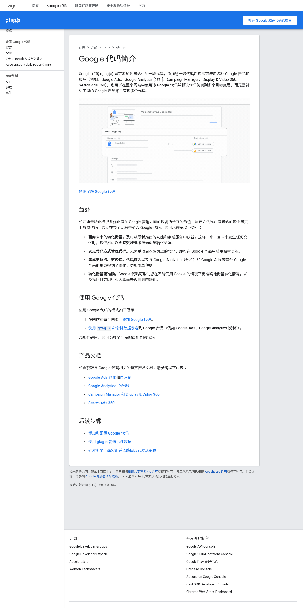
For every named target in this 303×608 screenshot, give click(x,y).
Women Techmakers (84, 569)
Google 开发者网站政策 (101, 476)
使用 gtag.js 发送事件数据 (109, 442)
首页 (82, 47)
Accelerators (79, 561)
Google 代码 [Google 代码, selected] (57, 6)
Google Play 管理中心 (202, 561)
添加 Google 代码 (136, 319)
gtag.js (13, 20)
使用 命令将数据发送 (113, 328)
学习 (141, 6)
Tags (11, 5)
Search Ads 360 (101, 403)
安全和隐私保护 (118, 6)
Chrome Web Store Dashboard (209, 592)
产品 (94, 47)
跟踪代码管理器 (86, 6)
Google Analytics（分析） (109, 386)
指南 (35, 6)
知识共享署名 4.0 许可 (143, 471)
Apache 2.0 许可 (216, 471)
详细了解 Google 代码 (97, 191)
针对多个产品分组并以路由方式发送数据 (122, 450)
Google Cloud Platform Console (209, 554)
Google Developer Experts (88, 554)
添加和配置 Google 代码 (108, 433)
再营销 (125, 377)
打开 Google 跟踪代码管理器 (270, 20)
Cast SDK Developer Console (207, 584)
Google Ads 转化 (102, 377)
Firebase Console (199, 569)
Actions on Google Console (206, 577)
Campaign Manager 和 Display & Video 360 (124, 394)
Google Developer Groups (88, 546)
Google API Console (200, 546)
